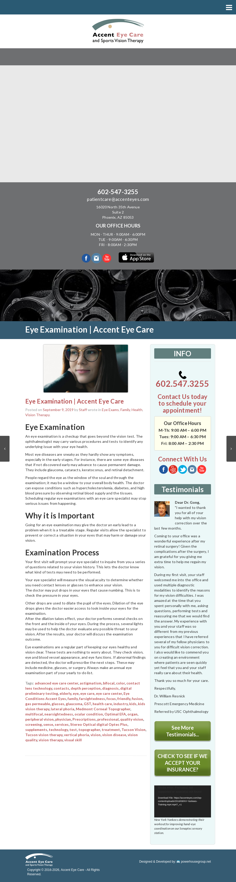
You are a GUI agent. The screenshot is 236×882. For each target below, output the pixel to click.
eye (76, 693)
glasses (58, 704)
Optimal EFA (115, 714)
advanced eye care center (56, 683)
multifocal (34, 714)
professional (108, 719)
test (73, 729)
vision (96, 735)
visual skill (73, 740)
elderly (65, 693)
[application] (182, 801)
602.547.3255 (182, 380)
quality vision (131, 719)
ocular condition (89, 714)
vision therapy (51, 740)
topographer (89, 729)
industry (120, 704)
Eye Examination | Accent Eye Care (74, 401)
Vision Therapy (37, 415)
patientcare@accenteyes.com (118, 199)
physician (63, 719)
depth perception (86, 688)
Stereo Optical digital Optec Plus (98, 724)
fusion (137, 698)
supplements (36, 729)
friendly (123, 698)
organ (132, 714)
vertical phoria (76, 735)
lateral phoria (62, 709)
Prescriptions (84, 719)
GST (87, 704)
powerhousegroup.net (194, 861)
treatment (111, 729)
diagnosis (110, 688)
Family (125, 409)
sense (48, 724)
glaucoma (74, 704)
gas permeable (37, 704)
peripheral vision (39, 719)
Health (137, 409)
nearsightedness (58, 714)
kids (132, 704)
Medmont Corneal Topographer (103, 709)
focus (111, 698)
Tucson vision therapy (43, 735)
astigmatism (90, 683)
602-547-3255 (117, 191)
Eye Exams (110, 409)
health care (102, 704)
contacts (61, 688)
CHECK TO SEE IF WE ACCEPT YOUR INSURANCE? (182, 763)
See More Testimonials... (182, 730)
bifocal (109, 683)
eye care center (109, 693)
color (120, 683)
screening (33, 724)
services (62, 724)
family (73, 698)
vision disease (114, 735)
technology (58, 729)
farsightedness (92, 698)
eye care (87, 693)
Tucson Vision (133, 729)
